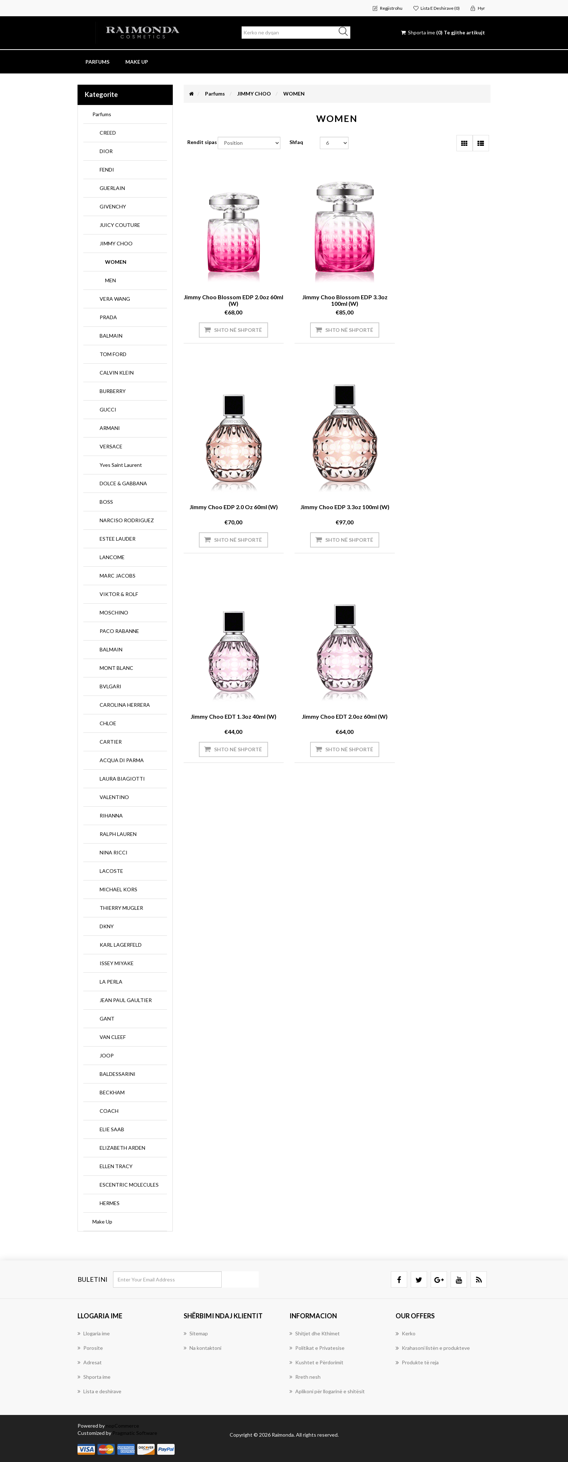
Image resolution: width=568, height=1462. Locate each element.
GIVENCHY (113, 206)
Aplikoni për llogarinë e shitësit (327, 1391)
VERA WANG (115, 299)
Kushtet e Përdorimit (316, 1362)
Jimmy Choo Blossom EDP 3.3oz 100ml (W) (337, 294)
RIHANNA (111, 815)
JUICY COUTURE (120, 225)
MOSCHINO (114, 612)
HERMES (110, 1203)
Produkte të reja (417, 1362)
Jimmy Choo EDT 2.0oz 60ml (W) (443, 500)
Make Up (102, 1221)
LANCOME (112, 557)
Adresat (90, 1362)
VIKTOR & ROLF (119, 594)
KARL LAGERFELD (121, 945)
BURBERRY (113, 391)
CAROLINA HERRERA (125, 705)
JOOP (107, 1055)
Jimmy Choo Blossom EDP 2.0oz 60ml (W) (231, 294)
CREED (108, 133)
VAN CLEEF (113, 1037)
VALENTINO (114, 797)
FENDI (107, 169)
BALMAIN (111, 336)
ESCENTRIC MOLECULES (129, 1185)
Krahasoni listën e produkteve (433, 1348)
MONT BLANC (116, 668)
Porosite (90, 1348)
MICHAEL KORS (118, 889)
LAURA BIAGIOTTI (122, 779)
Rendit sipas (202, 142)
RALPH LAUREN (118, 834)
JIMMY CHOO (116, 243)
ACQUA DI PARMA (122, 760)
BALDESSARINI (117, 1074)
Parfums (101, 114)
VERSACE (111, 446)
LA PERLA (111, 982)
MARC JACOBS (117, 575)
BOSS (106, 502)
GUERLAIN (112, 188)
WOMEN (115, 262)
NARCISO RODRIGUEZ (127, 520)
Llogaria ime (94, 1333)
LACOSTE (111, 871)
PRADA (108, 317)
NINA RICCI (114, 852)
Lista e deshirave (99, 1391)
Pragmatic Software (134, 1433)
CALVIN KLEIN (117, 372)
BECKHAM (112, 1092)
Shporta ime (94, 1377)
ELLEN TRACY (116, 1166)
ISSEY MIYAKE (117, 963)
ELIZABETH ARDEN (122, 1148)
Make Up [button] (136, 62)
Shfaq (296, 142)
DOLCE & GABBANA (123, 483)
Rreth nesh (305, 1377)
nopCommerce (122, 1426)
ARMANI (110, 428)
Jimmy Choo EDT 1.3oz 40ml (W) (337, 500)
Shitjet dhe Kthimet (314, 1333)
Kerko (405, 1333)
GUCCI (108, 409)
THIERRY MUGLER (121, 908)
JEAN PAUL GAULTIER (126, 1000)
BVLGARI (110, 686)
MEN (110, 280)
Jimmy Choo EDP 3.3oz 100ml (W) (231, 500)
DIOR (106, 151)
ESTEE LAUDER (117, 539)
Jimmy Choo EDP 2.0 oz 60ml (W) (443, 290)
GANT (107, 1018)
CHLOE (108, 723)
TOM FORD (113, 354)
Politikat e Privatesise (316, 1348)
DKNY (107, 926)
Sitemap (196, 1333)
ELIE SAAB (112, 1129)
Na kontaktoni (202, 1348)
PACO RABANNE (119, 631)
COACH (109, 1111)
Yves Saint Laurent (121, 465)
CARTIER (111, 742)
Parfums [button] (97, 62)
